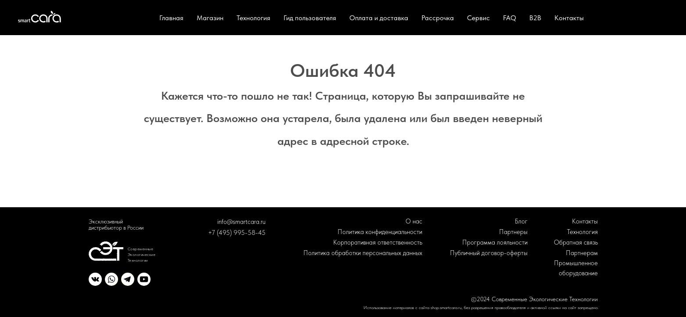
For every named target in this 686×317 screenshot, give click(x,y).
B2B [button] (535, 18)
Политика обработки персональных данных (362, 253)
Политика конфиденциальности (380, 232)
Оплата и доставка (378, 18)
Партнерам (582, 253)
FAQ (509, 18)
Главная (171, 18)
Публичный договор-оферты (489, 253)
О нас (414, 221)
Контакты (569, 18)
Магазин (210, 18)
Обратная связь (576, 242)
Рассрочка (437, 18)
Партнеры (513, 232)
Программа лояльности (495, 242)
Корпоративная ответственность (377, 242)
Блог (521, 221)
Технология (253, 18)
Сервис (478, 18)
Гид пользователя (310, 18)
